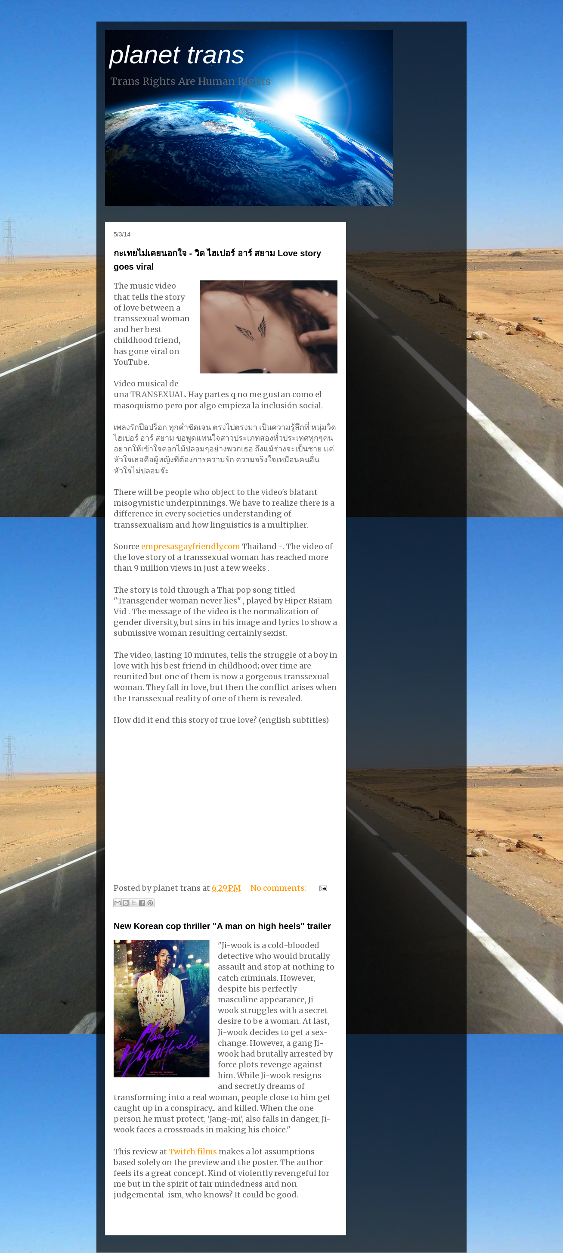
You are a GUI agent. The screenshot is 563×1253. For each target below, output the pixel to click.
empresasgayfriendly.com (191, 546)
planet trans (176, 54)
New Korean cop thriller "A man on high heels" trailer (222, 926)
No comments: (279, 888)
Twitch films (193, 1152)
